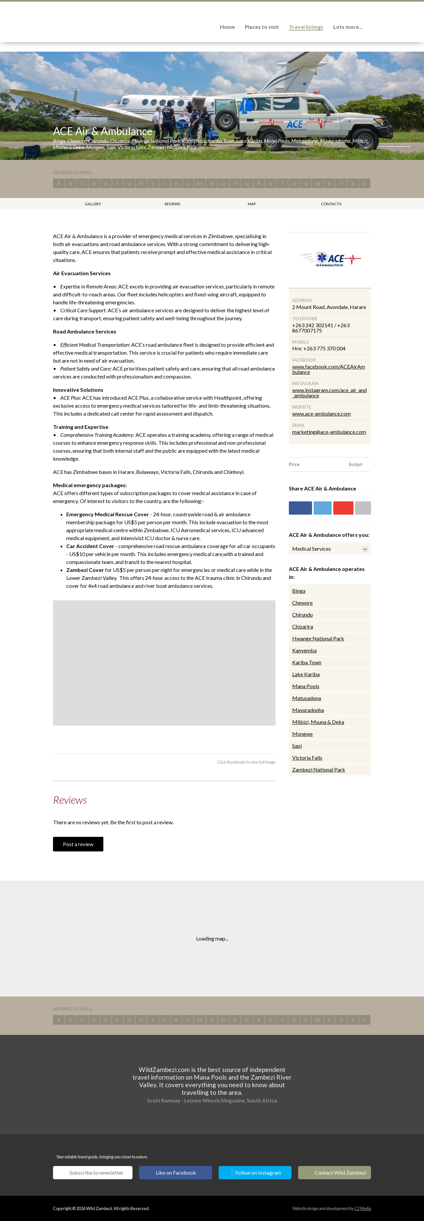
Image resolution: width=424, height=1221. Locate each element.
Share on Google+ (343, 508)
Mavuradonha (308, 710)
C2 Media (362, 1208)
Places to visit (262, 27)
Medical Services (311, 548)
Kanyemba (304, 650)
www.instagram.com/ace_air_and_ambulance (329, 392)
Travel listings (306, 27)
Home (227, 27)
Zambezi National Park (318, 769)
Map (252, 204)
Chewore (302, 602)
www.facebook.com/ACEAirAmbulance (328, 369)
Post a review (78, 844)
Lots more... (348, 27)
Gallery (93, 204)
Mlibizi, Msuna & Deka (318, 722)
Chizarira (302, 626)
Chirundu (302, 614)
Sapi (297, 745)
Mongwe (302, 734)
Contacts (331, 204)
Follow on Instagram (258, 1172)
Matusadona (306, 698)
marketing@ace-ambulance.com (329, 432)
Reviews (172, 204)
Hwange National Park (318, 638)
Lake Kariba (306, 674)
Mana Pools (305, 686)
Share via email (363, 508)
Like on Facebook (176, 1172)
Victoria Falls (307, 757)
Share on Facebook (300, 508)
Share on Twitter (323, 508)
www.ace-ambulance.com (321, 413)
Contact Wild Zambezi (340, 1172)
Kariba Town (306, 662)
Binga (298, 590)
